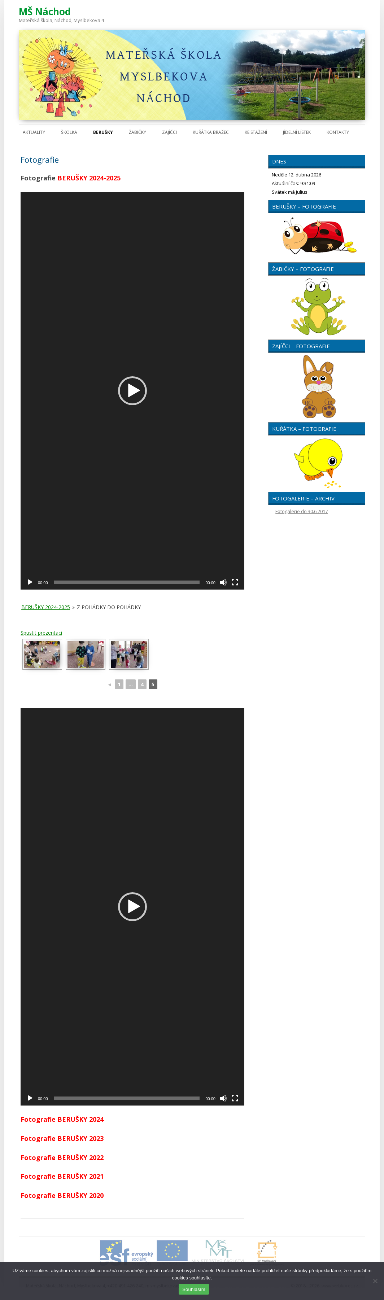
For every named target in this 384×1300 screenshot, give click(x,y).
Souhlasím (193, 1289)
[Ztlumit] (223, 582)
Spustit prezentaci (41, 632)
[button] (132, 390)
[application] (132, 391)
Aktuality (34, 132)
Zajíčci (169, 132)
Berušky (103, 132)
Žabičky (137, 132)
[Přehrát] (30, 582)
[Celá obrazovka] (235, 582)
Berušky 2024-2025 (45, 607)
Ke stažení (256, 132)
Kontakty (338, 132)
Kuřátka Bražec (211, 132)
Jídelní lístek (297, 132)
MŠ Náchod (45, 11)
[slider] (127, 582)
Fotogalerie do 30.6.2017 (301, 511)
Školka (69, 132)
